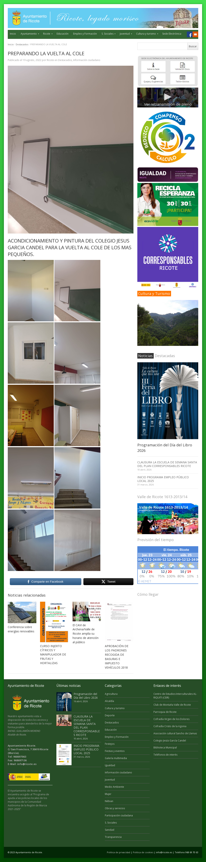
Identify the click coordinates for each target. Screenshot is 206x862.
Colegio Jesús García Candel (169, 740)
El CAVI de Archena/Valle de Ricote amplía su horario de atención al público (86, 633)
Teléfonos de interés (165, 754)
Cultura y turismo (146, 33)
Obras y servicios (115, 808)
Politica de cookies (143, 852)
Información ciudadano (86, 60)
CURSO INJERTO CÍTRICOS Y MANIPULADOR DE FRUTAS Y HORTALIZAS (53, 654)
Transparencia (113, 837)
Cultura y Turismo (154, 293)
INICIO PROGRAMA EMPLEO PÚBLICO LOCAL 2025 (163, 479)
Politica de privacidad (118, 852)
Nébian (109, 801)
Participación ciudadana (119, 815)
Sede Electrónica (171, 33)
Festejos (109, 744)
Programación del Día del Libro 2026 (86, 696)
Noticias (145, 355)
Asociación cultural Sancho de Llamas (175, 733)
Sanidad (109, 830)
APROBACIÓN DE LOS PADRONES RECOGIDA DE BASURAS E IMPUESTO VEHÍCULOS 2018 (116, 656)
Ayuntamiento (29, 33)
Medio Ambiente (114, 787)
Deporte (110, 715)
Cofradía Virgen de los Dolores (171, 719)
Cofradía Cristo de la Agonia (169, 726)
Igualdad (110, 765)
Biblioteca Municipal (165, 747)
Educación (62, 33)
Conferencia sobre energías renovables (21, 629)
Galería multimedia (116, 758)
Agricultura (111, 694)
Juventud (125, 33)
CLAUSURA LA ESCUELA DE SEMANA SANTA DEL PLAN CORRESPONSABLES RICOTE (167, 464)
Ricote (46, 33)
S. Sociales (107, 33)
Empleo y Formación (85, 33)
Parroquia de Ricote (165, 712)
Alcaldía (109, 701)
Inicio (13, 33)
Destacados (22, 44)
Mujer (108, 794)
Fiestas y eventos (114, 751)
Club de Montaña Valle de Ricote (172, 704)
